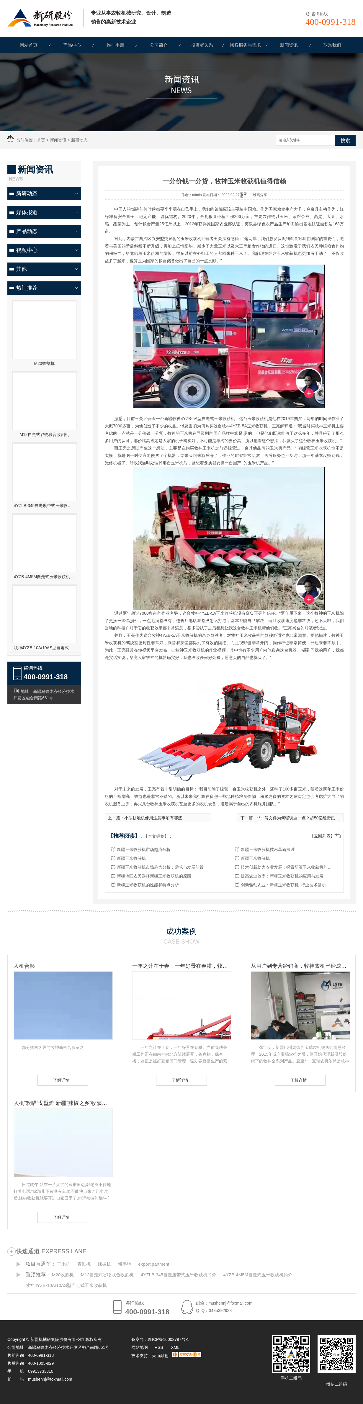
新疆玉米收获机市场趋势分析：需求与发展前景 (160, 867)
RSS (159, 1347)
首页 (41, 140)
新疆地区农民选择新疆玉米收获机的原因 (154, 876)
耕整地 (124, 1264)
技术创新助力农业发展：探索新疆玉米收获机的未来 (288, 867)
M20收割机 (44, 363)
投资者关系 (202, 44)
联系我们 (332, 44)
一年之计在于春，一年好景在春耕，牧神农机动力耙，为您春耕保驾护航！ (181, 966)
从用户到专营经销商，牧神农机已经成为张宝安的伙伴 (300, 966)
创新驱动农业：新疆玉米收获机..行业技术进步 (283, 885)
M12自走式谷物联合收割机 (44, 434)
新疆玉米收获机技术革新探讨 (268, 849)
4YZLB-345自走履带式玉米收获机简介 (44, 505)
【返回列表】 (322, 836)
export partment (153, 1264)
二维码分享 (258, 195)
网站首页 (28, 44)
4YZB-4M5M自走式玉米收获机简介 (44, 576)
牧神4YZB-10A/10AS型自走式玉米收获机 (44, 647)
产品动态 (26, 231)
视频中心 (26, 250)
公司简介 (159, 44)
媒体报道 (26, 212)
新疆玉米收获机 (131, 858)
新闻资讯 (289, 44)
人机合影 (24, 966)
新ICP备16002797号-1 (168, 1339)
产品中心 (72, 44)
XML (175, 1347)
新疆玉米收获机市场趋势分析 (144, 849)
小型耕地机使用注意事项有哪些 (153, 818)
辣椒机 (104, 1264)
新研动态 (79, 140)
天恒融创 (160, 1355)
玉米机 (63, 1264)
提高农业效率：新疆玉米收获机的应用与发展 (282, 876)
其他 (21, 269)
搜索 (345, 140)
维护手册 (115, 44)
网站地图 (139, 1347)
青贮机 (84, 1264)
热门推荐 (26, 288)
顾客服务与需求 (245, 44)
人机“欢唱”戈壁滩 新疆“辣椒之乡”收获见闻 (63, 1103)
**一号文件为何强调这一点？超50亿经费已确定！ (302, 818)
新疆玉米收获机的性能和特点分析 (148, 885)
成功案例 (181, 931)
